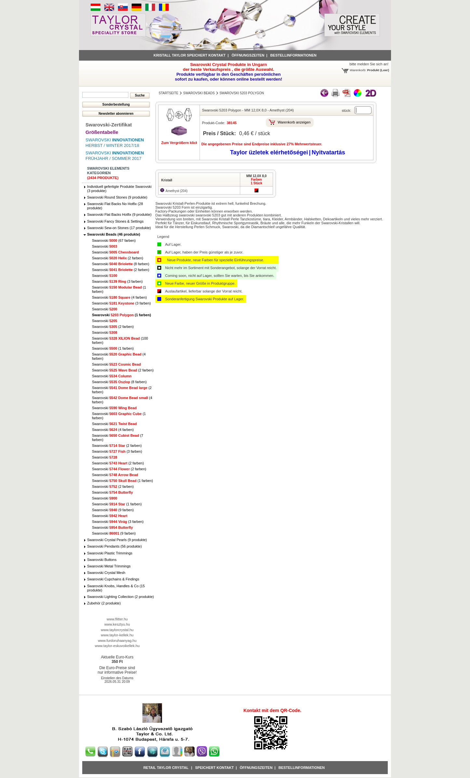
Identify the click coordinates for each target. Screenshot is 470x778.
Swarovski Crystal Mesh (106, 573)
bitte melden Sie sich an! (368, 64)
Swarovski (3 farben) (117, 281)
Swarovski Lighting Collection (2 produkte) (120, 597)
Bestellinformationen (293, 55)
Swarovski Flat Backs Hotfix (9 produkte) (119, 214)
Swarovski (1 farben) (121, 315)
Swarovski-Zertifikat (108, 124)
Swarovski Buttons (101, 560)
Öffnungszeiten (247, 55)
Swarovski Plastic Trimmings (109, 553)
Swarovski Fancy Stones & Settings (115, 221)
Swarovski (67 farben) (114, 240)
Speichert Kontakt (214, 768)
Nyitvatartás (328, 152)
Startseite (168, 93)
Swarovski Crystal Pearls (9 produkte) (117, 540)
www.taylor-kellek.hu (117, 635)
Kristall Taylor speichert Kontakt (189, 55)
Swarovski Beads (199, 93)
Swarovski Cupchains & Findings (113, 579)
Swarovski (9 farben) (113, 510)
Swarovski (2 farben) (117, 258)
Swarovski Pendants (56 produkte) (114, 546)
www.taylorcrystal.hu (117, 630)
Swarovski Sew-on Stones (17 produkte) (119, 228)
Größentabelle (101, 132)
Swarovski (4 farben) (119, 297)
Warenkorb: (358, 70)
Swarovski (104, 246)
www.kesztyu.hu (117, 624)
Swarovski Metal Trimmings (109, 566)
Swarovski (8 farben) (120, 264)
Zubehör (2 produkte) (104, 603)
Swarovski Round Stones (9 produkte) (117, 197)
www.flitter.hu (117, 619)
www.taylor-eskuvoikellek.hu (117, 646)
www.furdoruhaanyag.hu (117, 640)
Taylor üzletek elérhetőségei (269, 152)
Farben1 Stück (256, 181)
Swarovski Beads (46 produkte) (113, 234)
